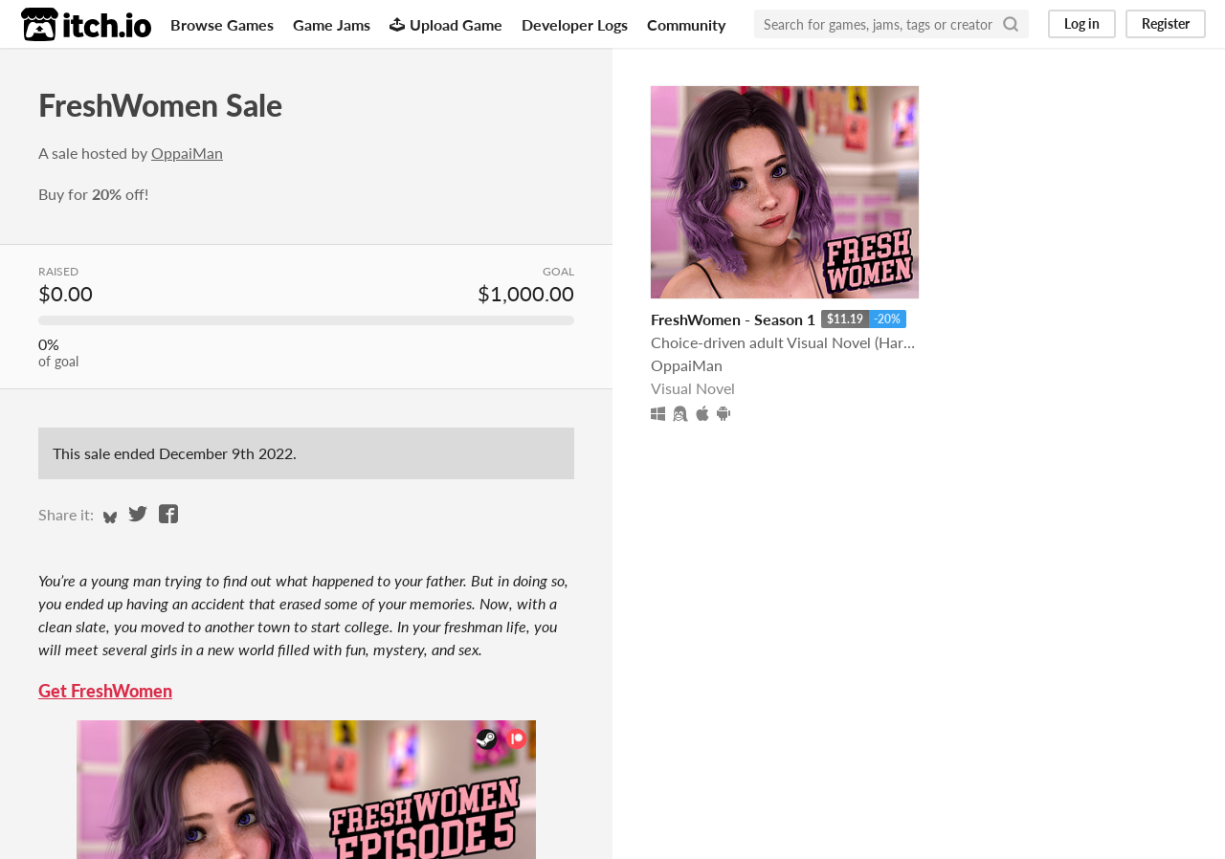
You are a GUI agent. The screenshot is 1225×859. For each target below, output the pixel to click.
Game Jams (331, 24)
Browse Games (222, 24)
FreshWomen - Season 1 (733, 319)
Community (686, 24)
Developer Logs (575, 24)
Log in (1082, 23)
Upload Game (446, 24)
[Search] (1010, 24)
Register (1166, 23)
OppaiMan (187, 152)
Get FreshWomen (105, 690)
